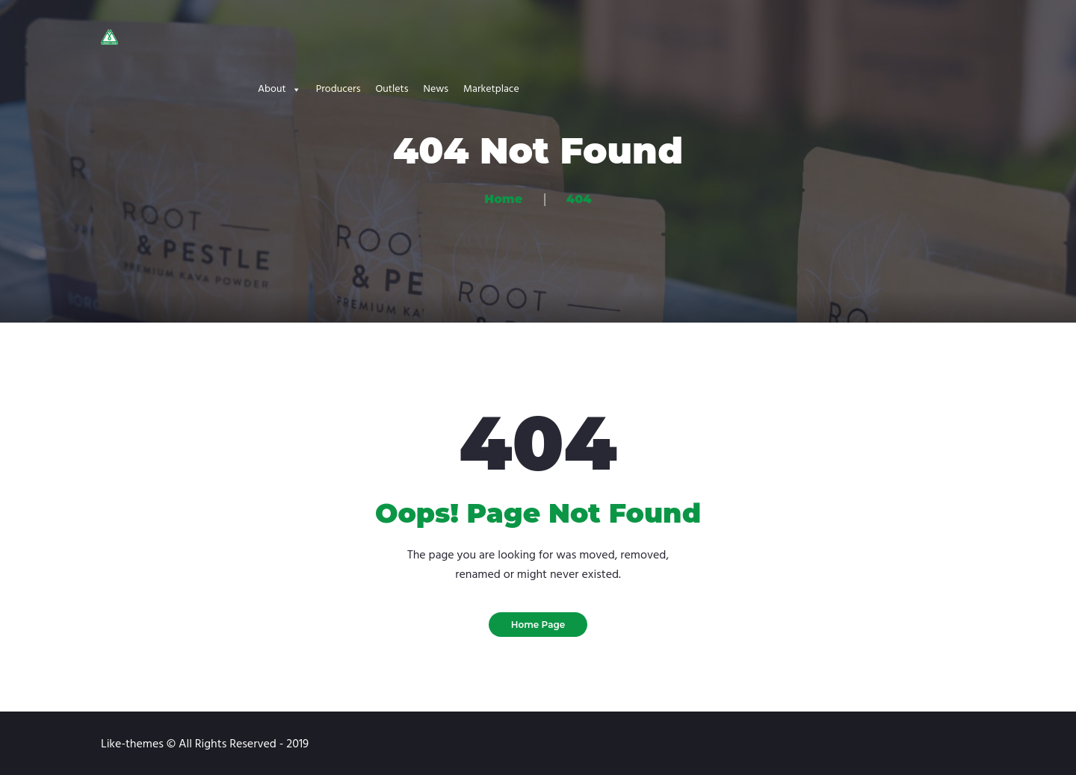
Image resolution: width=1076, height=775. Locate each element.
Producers (338, 89)
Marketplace (491, 89)
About (279, 90)
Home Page (538, 624)
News (435, 89)
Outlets (391, 89)
